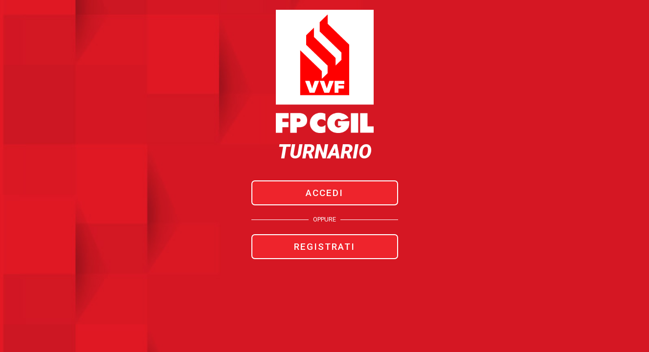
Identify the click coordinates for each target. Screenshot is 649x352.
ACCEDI (324, 192)
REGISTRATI (324, 246)
